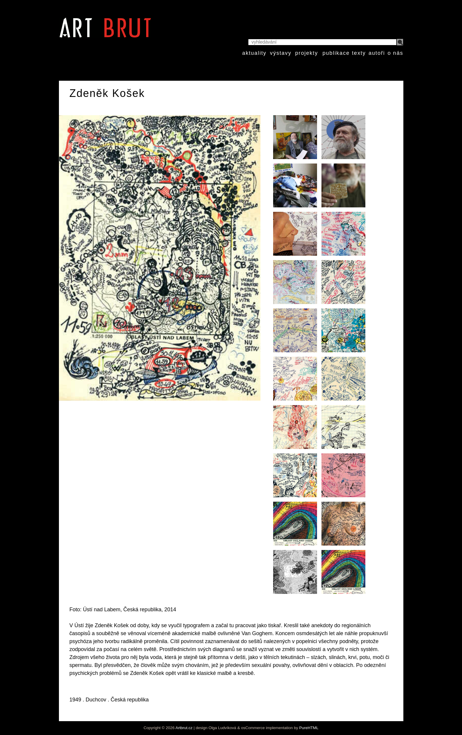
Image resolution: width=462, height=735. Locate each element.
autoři (377, 53)
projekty (306, 53)
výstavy (280, 53)
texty (359, 53)
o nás (395, 53)
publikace (335, 53)
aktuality (254, 53)
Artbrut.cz (184, 728)
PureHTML (308, 728)
